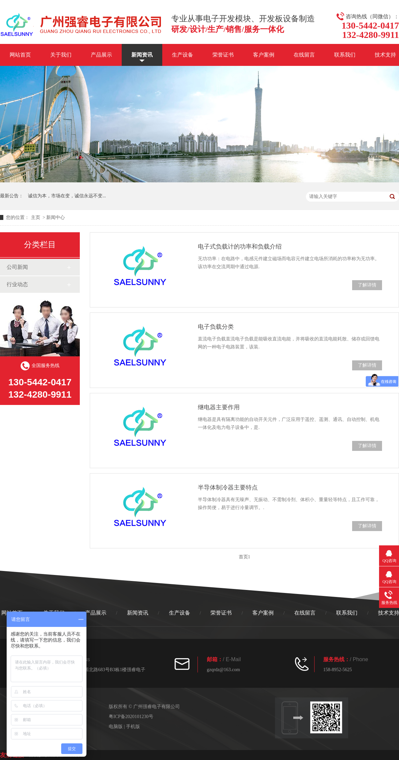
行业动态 (17, 284)
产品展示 (101, 55)
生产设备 (182, 55)
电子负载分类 (216, 326)
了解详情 (367, 285)
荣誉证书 (223, 55)
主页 (35, 217)
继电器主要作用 (219, 407)
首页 (243, 556)
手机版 (133, 726)
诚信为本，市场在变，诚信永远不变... (67, 195)
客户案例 (263, 55)
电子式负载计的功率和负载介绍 (240, 246)
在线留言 (304, 55)
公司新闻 (17, 267)
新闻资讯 (142, 55)
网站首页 (20, 55)
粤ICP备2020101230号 (131, 716)
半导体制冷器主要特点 (228, 487)
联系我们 (344, 55)
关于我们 (60, 55)
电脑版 (116, 726)
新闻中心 (55, 217)
